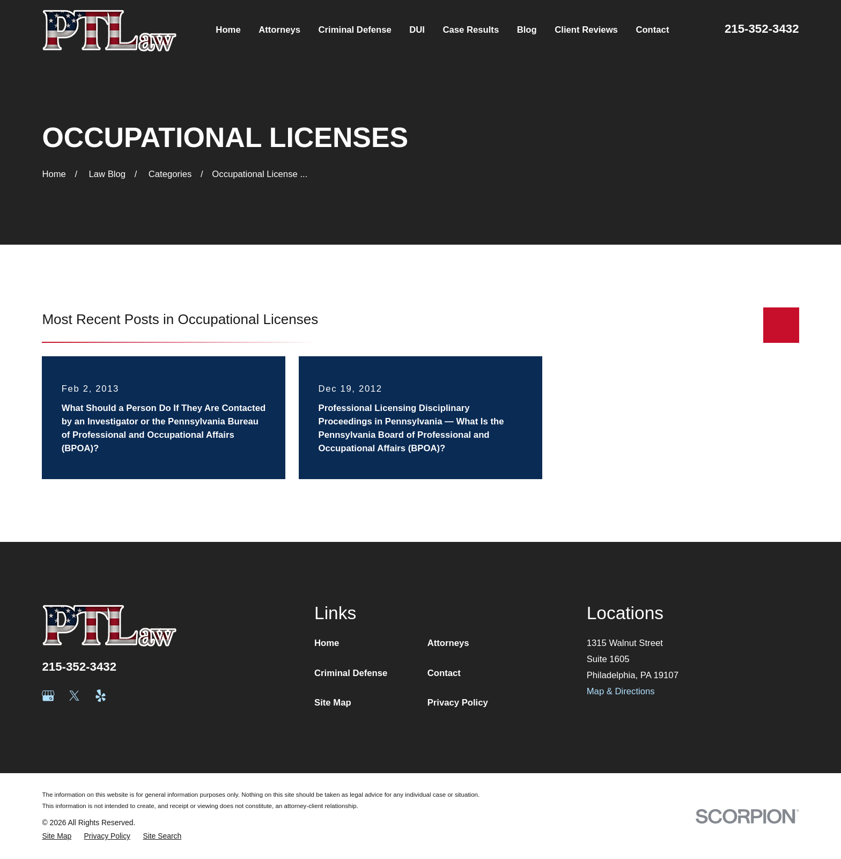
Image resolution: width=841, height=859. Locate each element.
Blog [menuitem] (527, 30)
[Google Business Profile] (48, 695)
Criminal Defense (350, 673)
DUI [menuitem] (417, 30)
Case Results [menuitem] (470, 30)
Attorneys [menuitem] (279, 30)
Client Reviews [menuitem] (586, 30)
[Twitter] (74, 695)
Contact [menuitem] (652, 30)
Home (326, 643)
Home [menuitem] (228, 30)
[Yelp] (100, 695)
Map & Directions (621, 691)
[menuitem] (56, 836)
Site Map (332, 703)
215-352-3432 (762, 28)
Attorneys (448, 643)
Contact (444, 673)
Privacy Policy (457, 703)
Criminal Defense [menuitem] (355, 30)
